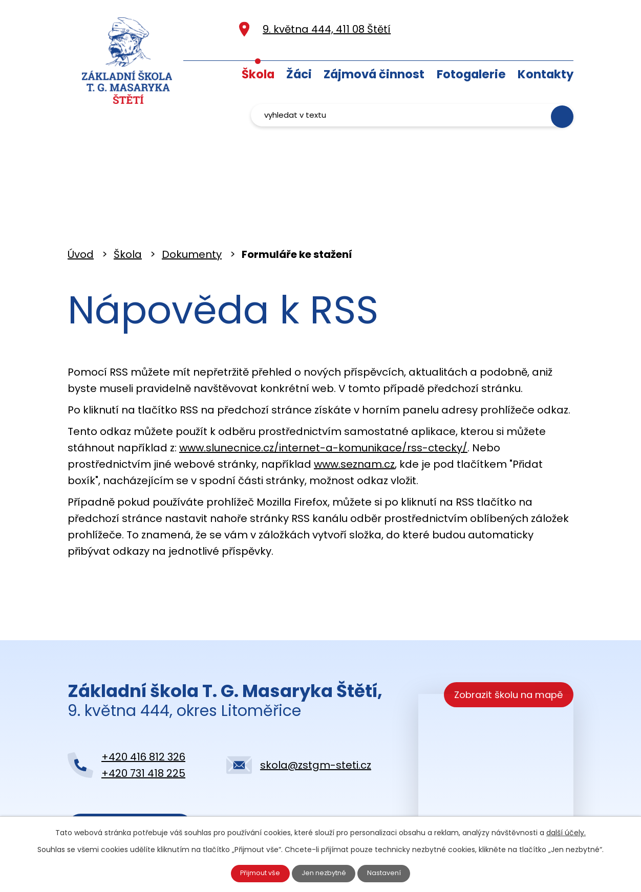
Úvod (221, 72)
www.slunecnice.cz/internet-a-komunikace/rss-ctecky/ (323, 402)
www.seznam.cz (354, 418)
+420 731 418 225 (143, 727)
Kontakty (545, 74)
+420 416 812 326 (143, 711)
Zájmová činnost (374, 74)
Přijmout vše (256, 872)
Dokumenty (192, 208)
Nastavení (390, 872)
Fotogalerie (471, 74)
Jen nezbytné (325, 872)
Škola (258, 74)
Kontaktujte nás (129, 783)
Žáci (299, 74)
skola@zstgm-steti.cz (315, 719)
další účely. (566, 830)
